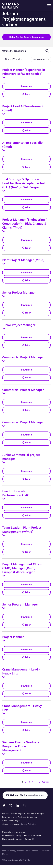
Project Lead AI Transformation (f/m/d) (24, 108)
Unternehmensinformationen (15, 832)
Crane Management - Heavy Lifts (22, 708)
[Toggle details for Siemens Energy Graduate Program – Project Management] (3, 754)
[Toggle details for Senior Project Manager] (3, 296)
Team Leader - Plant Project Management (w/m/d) (21, 529)
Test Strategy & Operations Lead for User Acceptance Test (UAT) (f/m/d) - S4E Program (23, 183)
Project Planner (13, 637)
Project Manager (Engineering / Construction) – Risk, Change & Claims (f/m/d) (24, 223)
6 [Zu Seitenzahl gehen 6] (39, 782)
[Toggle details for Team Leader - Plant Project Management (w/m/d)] (3, 535)
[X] (10, 805)
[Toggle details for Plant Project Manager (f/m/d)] (3, 263)
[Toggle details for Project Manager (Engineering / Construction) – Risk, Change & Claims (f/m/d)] (3, 231)
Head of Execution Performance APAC (15, 493)
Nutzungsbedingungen (12, 839)
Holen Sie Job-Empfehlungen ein (26, 37)
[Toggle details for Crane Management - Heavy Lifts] (3, 713)
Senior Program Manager (20, 604)
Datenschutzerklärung (11, 835)
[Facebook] (4, 805)
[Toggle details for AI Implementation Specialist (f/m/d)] (3, 150)
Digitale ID (29, 839)
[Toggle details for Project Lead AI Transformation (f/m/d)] (3, 113)
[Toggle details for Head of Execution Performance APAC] (3, 498)
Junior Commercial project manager (21, 457)
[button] (26, 94)
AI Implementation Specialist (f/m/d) (22, 145)
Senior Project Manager (19, 292)
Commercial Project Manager (23, 357)
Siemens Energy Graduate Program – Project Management (20, 746)
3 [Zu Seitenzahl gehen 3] (29, 782)
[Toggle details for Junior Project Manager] (3, 328)
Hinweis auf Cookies (32, 835)
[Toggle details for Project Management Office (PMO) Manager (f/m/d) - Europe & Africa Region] (3, 575)
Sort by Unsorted (40, 59)
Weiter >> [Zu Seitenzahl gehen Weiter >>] (46, 782)
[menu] (49, 5)
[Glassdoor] (24, 805)
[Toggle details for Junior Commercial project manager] (3, 462)
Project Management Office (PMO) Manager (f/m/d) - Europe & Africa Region (22, 568)
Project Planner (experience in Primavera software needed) (23, 72)
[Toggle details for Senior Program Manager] (3, 608)
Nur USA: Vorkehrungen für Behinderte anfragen (23, 813)
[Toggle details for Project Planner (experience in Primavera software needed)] (3, 77)
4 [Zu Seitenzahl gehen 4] (32, 782)
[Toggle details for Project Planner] (3, 640)
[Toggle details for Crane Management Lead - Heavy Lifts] (3, 677)
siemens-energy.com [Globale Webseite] (11, 824)
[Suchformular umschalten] (47, 51)
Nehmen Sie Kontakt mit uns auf (27, 795)
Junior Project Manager (18, 325)
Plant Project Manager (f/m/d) (23, 260)
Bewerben (26, 86)
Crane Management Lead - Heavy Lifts (21, 671)
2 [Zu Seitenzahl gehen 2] (25, 782)
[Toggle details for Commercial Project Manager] (3, 361)
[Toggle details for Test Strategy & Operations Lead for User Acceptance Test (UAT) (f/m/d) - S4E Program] (3, 190)
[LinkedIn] (17, 805)
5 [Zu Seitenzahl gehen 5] (36, 782)
